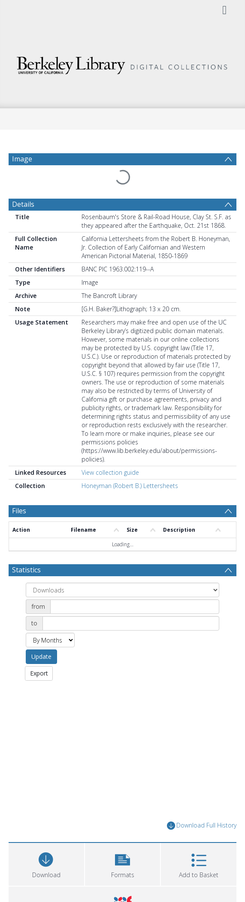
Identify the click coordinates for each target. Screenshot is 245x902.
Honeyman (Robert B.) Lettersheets (130, 486)
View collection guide (110, 472)
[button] (122, 863)
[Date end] (130, 623)
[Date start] (134, 606)
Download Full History (201, 825)
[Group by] (122, 590)
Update (41, 656)
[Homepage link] (122, 63)
